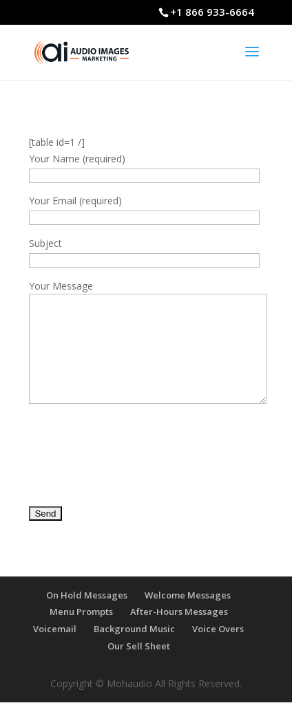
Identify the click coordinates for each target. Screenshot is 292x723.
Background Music (134, 649)
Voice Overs (218, 649)
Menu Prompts (81, 632)
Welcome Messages (188, 615)
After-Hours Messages (179, 632)
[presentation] (133, 466)
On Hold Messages (86, 615)
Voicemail (54, 649)
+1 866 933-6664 (212, 12)
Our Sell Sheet (138, 666)
